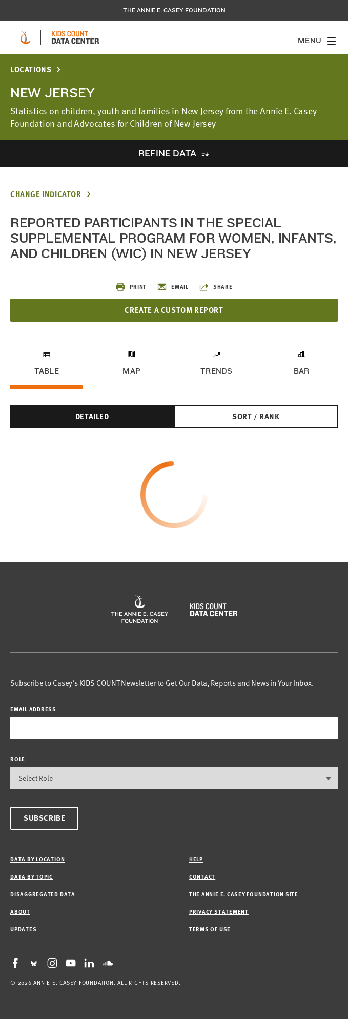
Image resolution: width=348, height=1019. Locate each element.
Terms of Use (210, 929)
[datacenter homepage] (75, 37)
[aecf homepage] (25, 37)
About (20, 911)
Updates (23, 929)
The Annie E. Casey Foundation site (243, 894)
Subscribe (44, 818)
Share (216, 287)
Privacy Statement (219, 911)
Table (46, 371)
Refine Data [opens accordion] (167, 153)
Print (131, 287)
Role (17, 759)
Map (131, 371)
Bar (302, 371)
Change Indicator (45, 194)
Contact (202, 876)
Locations (30, 69)
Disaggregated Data (42, 894)
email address (33, 709)
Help (196, 859)
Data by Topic (31, 876)
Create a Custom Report (174, 310)
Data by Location (37, 859)
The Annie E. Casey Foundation (174, 10)
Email (173, 287)
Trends (216, 371)
